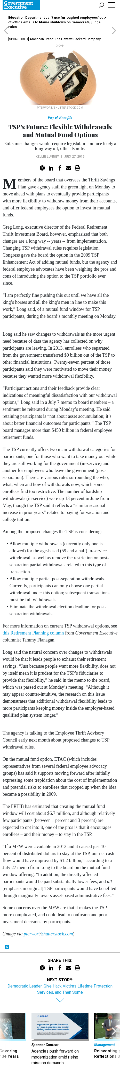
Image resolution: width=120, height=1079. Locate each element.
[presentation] (6, 1039)
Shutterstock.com (57, 933)
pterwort (32, 933)
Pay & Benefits (60, 117)
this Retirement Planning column (33, 633)
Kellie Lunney (47, 156)
